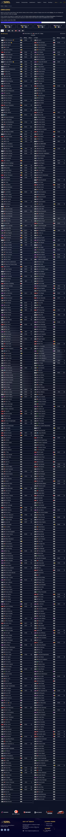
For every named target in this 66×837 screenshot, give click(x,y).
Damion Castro (41, 146)
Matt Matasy (8, 507)
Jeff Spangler (8, 59)
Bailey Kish (7, 71)
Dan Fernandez (41, 155)
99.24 (25, 170)
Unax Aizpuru (41, 88)
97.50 (59, 204)
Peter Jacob (8, 724)
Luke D (39, 40)
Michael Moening (9, 81)
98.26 (25, 110)
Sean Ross (40, 278)
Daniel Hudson (8, 442)
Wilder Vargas (8, 654)
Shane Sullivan (41, 254)
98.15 (26, 73)
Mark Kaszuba (8, 435)
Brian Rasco (8, 753)
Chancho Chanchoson (43, 175)
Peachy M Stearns (9, 348)
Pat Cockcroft (8, 242)
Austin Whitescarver (9, 90)
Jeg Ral (7, 464)
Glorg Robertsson (42, 319)
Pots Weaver (8, 307)
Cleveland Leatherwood (10, 261)
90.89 (58, 351)
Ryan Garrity (8, 172)
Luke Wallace (8, 594)
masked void (41, 408)
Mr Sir (39, 428)
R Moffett (7, 440)
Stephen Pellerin (8, 396)
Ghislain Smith (8, 358)
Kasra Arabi (40, 223)
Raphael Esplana (9, 473)
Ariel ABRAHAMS (42, 143)
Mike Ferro (40, 343)
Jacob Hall (7, 522)
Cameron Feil (8, 529)
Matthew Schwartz (42, 129)
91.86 (26, 177)
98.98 (25, 165)
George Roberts (8, 382)
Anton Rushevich (9, 40)
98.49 (25, 669)
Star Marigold (8, 575)
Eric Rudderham (8, 124)
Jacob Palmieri (41, 47)
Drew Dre (7, 791)
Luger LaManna (8, 582)
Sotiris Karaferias (42, 192)
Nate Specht (8, 45)
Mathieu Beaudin (9, 560)
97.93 (26, 69)
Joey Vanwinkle (41, 298)
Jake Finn (7, 461)
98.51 (26, 240)
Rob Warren (7, 204)
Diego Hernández (42, 290)
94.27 (25, 396)
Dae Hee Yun (8, 273)
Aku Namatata (41, 346)
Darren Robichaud (9, 707)
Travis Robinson (8, 213)
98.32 (25, 271)
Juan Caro (40, 204)
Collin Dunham (41, 57)
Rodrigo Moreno (8, 591)
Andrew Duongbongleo (10, 420)
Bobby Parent (8, 346)
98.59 (58, 117)
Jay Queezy (41, 348)
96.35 (26, 266)
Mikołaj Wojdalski (9, 517)
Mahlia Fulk (40, 336)
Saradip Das (8, 336)
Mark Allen (40, 406)
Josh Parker (8, 52)
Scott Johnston (8, 254)
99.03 (58, 245)
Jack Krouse (41, 218)
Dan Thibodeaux (9, 143)
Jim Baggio (7, 777)
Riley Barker (8, 512)
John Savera (41, 307)
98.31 (59, 141)
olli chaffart (7, 526)
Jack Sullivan (41, 375)
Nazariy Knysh (41, 220)
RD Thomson (8, 237)
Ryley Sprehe (8, 731)
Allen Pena (7, 317)
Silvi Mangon (41, 216)
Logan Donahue (41, 201)
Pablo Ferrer (8, 338)
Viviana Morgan (41, 273)
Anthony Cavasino (9, 379)
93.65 (25, 276)
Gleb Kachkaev (8, 683)
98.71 (26, 71)
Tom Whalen (41, 382)
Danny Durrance (8, 211)
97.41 (26, 148)
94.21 (26, 293)
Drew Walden (41, 271)
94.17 (26, 331)
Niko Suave (7, 64)
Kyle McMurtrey (8, 611)
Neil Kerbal (7, 746)
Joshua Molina (41, 119)
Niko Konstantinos (42, 326)
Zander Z (7, 481)
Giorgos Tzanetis (9, 577)
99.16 (59, 314)
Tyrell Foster (8, 295)
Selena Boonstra (9, 54)
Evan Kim (7, 107)
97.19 (26, 141)
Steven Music (41, 86)
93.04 (58, 249)
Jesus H (7, 459)
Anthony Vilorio (41, 228)
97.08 (26, 640)
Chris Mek (40, 437)
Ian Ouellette (41, 435)
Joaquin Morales (42, 432)
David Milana (8, 500)
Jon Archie (7, 240)
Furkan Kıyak (8, 343)
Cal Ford (40, 107)
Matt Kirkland (8, 312)
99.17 (26, 225)
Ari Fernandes (8, 524)
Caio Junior (7, 671)
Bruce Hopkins (41, 288)
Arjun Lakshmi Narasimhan (44, 425)
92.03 (25, 604)
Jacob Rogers (41, 163)
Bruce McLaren (8, 367)
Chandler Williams (9, 789)
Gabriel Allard (8, 565)
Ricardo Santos (41, 95)
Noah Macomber (9, 488)
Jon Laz (40, 245)
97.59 (26, 64)
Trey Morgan (8, 690)
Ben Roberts (8, 230)
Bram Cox (40, 139)
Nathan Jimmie (41, 90)
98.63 (58, 372)
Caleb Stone (8, 490)
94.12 (26, 317)
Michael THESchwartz (10, 647)
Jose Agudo (8, 657)
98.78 (26, 488)
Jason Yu (7, 604)
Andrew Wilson (8, 770)
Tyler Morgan (41, 242)
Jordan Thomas (41, 355)
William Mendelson (9, 538)
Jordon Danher (41, 122)
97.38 (26, 772)
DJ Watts (7, 139)
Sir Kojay (40, 83)
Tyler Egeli (7, 632)
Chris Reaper (41, 293)
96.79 (26, 269)
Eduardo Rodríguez (9, 117)
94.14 (26, 235)
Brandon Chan (8, 78)
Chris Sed (40, 172)
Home (2, 6)
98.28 (25, 151)
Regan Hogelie (41, 338)
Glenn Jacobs (41, 379)
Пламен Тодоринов (42, 442)
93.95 (25, 551)
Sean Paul (40, 112)
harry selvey (8, 360)
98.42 (25, 114)
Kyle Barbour (8, 271)
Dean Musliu (8, 365)
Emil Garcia (7, 563)
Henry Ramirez (8, 98)
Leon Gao (40, 93)
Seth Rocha (7, 189)
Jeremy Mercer (8, 126)
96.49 (25, 534)
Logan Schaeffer (9, 613)
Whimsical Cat (8, 372)
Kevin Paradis (41, 353)
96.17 (26, 787)
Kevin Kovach (8, 334)
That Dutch (7, 726)
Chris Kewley (8, 601)
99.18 (26, 66)
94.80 (58, 406)
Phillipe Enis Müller (9, 131)
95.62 (26, 52)
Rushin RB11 (7, 693)
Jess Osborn (8, 257)
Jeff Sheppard (8, 637)
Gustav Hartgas (8, 635)
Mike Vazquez (41, 387)
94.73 (59, 298)
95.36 (25, 86)
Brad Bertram (8, 86)
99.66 (25, 40)
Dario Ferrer (8, 324)
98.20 (25, 57)
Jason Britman (8, 729)
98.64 (58, 363)
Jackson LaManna (42, 329)
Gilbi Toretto (8, 794)
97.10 (59, 391)
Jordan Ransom (41, 411)
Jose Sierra (40, 165)
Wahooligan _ (8, 596)
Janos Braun (8, 705)
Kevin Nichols (8, 618)
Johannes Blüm (8, 466)
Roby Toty (7, 326)
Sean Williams (41, 391)
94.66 (25, 563)
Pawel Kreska (8, 353)
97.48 (26, 167)
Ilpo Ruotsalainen (9, 755)
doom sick (40, 134)
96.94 (25, 100)
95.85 (59, 131)
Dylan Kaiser (41, 102)
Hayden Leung (8, 719)
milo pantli (40, 394)
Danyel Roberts (41, 240)
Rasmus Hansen (41, 404)
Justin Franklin (41, 360)
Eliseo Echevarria (42, 211)
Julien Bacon (41, 213)
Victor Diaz (7, 83)
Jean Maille (7, 428)
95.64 (58, 293)
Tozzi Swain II (8, 734)
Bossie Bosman (8, 406)
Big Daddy (7, 167)
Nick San (7, 288)
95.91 (26, 707)
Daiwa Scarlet (41, 237)
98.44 (25, 134)
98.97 (26, 522)
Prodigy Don (41, 351)
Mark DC (7, 676)
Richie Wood (8, 278)
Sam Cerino (7, 447)
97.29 (59, 148)
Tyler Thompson (8, 175)
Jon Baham (7, 160)
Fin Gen (7, 423)
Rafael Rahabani (41, 167)
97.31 (26, 131)
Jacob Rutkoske (8, 216)
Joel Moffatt (8, 192)
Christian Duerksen (9, 758)
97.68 (26, 54)
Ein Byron (7, 476)
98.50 (25, 211)
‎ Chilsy (6, 182)
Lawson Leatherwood (43, 389)
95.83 (58, 223)
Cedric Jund (41, 418)
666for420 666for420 (43, 259)
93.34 (25, 579)
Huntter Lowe (8, 784)
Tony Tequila (8, 599)
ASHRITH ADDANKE (9, 748)
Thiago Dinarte (8, 519)
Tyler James (8, 42)
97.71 (26, 220)
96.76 (26, 678)
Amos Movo (41, 141)
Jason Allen (7, 73)
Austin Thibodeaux (9, 717)
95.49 (58, 42)
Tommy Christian (9, 285)
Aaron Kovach (8, 432)
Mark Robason (8, 449)
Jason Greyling (8, 548)
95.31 (26, 411)
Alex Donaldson (8, 543)
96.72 (26, 623)
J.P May (7, 452)
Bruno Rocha (41, 78)
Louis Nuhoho (41, 367)
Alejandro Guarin (42, 257)
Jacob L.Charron (42, 399)
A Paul (39, 305)
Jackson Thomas (9, 495)
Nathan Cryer (41, 261)
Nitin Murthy (41, 98)
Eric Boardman (8, 119)
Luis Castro (7, 536)
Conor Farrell (8, 235)
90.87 (59, 61)
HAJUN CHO (41, 110)
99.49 (25, 81)
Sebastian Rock (8, 483)
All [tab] (2, 30)
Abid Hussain (41, 276)
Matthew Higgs (8, 394)
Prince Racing (8, 553)
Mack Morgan (8, 787)
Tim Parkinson (41, 331)
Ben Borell (7, 266)
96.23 (25, 435)
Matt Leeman (8, 199)
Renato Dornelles (9, 630)
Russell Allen (7, 223)
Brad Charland (41, 194)
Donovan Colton (8, 589)
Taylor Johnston (41, 69)
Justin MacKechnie (9, 122)
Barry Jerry (7, 678)
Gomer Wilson (8, 170)
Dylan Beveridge (9, 404)
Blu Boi (39, 105)
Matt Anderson (8, 697)
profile (15, 14)
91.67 (26, 367)
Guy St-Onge (41, 283)
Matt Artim (7, 772)
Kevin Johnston (8, 155)
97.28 (26, 201)
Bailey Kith (40, 314)
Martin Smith (41, 54)
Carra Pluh (40, 302)
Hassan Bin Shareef (42, 61)
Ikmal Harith (41, 281)
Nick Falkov (7, 584)
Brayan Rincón (8, 616)
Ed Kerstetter (8, 541)
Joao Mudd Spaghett (10, 531)
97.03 (26, 307)
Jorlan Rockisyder (42, 225)
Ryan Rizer (7, 290)
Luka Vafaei (40, 247)
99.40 (25, 319)
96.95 (25, 232)
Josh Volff (40, 295)
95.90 (25, 507)
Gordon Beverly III (9, 514)
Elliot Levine (8, 363)
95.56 (26, 413)
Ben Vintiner (41, 158)
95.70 (26, 348)
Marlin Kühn (8, 430)
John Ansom (41, 131)
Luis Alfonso (41, 76)
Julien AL (40, 370)
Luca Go (40, 235)
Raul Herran (41, 136)
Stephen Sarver (8, 136)
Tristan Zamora (8, 252)
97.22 (26, 338)
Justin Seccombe (9, 146)
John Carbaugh (8, 505)
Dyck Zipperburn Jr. (9, 743)
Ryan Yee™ (7, 329)
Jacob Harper (8, 714)
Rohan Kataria (8, 765)
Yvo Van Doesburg (9, 712)
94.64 (58, 288)
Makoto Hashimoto (9, 408)
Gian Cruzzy (8, 710)
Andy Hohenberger (42, 285)
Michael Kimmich (42, 196)
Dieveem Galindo (9, 664)
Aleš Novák (7, 416)
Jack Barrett (8, 437)
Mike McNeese (41, 266)
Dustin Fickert (41, 206)
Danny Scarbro (41, 322)
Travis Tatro (7, 767)
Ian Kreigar (40, 363)
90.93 (58, 52)
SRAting (51, 12)
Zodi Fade (7, 206)
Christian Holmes (9, 534)
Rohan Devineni (8, 298)
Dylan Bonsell (41, 148)
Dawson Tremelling (9, 283)
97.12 (26, 139)
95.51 (26, 432)
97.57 (26, 690)
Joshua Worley (8, 151)
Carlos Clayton (41, 317)
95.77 (26, 685)
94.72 (25, 230)
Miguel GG (7, 502)
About (6, 6)
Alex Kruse (7, 281)
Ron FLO (7, 681)
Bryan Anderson (41, 117)
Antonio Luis (8, 695)
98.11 (26, 281)
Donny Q (7, 445)
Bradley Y (40, 177)
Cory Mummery (8, 293)
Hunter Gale (8, 76)
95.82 (26, 724)
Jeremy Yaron (8, 623)
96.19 (59, 360)
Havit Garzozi (8, 355)
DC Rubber (40, 52)
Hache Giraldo (8, 666)
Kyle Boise (7, 177)
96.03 (58, 160)
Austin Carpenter (42, 334)
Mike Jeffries (8, 112)
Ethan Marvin (8, 134)
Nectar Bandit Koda (42, 440)
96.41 (26, 495)
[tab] (5, 31)
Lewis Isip (7, 700)
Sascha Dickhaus (9, 606)
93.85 (25, 560)
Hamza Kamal (41, 416)
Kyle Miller (7, 129)
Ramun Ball (40, 114)
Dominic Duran (8, 88)
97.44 (26, 122)
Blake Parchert (8, 801)
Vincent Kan (8, 220)
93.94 (58, 254)
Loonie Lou (40, 232)
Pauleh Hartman (8, 153)
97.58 (26, 654)
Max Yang (7, 551)
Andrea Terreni (8, 399)
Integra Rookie (41, 71)
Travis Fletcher (8, 269)
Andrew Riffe (8, 228)
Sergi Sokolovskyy (42, 45)
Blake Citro (7, 799)
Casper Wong (8, 741)
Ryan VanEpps (41, 252)
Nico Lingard (8, 688)
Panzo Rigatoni (8, 232)
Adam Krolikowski (9, 165)
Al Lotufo (7, 47)
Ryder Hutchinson (9, 558)
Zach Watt (7, 322)
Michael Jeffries (8, 49)
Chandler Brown (8, 628)
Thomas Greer (41, 310)
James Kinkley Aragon (43, 269)
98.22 (25, 394)
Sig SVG (7, 625)
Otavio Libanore (41, 413)
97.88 (26, 206)
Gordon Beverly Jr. (42, 358)
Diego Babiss (41, 66)
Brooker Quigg (8, 57)
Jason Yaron (41, 184)
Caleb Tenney (8, 100)
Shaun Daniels (8, 249)
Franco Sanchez (8, 225)
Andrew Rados (8, 319)
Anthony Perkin (41, 49)
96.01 (59, 112)
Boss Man (7, 493)
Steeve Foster (8, 389)
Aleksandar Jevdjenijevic (43, 153)
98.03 (25, 61)
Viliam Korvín (41, 81)
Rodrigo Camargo (42, 401)
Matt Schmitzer (8, 247)
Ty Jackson (7, 608)
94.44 (25, 736)
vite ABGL (40, 384)
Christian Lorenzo (9, 375)
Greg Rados (7, 184)
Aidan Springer (41, 42)
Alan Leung (7, 331)
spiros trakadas (41, 396)
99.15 (26, 310)
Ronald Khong (41, 445)
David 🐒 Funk (8, 702)
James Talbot (41, 170)
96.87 (26, 389)
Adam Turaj (7, 401)
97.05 (26, 76)
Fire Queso (40, 372)
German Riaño (8, 587)
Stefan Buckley (8, 413)
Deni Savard (8, 579)
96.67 (26, 625)
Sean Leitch (7, 201)
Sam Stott (40, 341)
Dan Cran (7, 66)
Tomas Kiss (7, 93)
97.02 (26, 471)
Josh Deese (41, 377)
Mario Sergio (41, 423)
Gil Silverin (7, 750)
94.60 (25, 324)
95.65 (59, 437)
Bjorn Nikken (8, 418)
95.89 (25, 758)
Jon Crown (40, 182)
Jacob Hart (7, 341)
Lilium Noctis (8, 314)
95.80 (25, 606)
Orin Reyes (40, 199)
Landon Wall (41, 208)
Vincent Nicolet (8, 454)
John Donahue (8, 276)
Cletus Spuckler (41, 430)
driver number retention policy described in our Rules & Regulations (41, 16)
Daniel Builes (8, 302)
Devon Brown (41, 73)
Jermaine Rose (41, 249)
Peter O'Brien (8, 310)
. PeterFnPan (8, 498)
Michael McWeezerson (10, 69)
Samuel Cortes (8, 673)
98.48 (25, 153)
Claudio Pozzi (41, 160)
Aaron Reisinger (41, 324)
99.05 (25, 789)
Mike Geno (7, 148)
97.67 (59, 54)
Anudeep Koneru (9, 546)
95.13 (59, 285)
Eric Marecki (8, 642)
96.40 (25, 302)
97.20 (26, 242)
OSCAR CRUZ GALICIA (10, 572)
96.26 (25, 105)
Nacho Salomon (8, 370)
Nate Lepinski (8, 300)
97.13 (26, 782)
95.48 (25, 136)
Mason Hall (7, 218)
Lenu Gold (7, 305)
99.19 (59, 230)
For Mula (7, 760)
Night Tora (7, 351)
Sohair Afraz (8, 652)
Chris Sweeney (8, 196)
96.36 (25, 175)
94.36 (58, 322)
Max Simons (8, 669)
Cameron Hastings (9, 163)
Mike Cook (40, 264)
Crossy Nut (40, 189)
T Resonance (8, 763)
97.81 (26, 245)
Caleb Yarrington (9, 649)
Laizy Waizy (8, 659)
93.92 (58, 257)
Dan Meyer (7, 644)
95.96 (58, 343)
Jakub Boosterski (42, 179)
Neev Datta (7, 485)
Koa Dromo (7, 179)
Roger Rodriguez (9, 640)
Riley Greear (8, 259)
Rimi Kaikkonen (41, 59)
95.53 (26, 510)
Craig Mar (7, 411)
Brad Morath (8, 736)
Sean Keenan (41, 312)
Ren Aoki (7, 141)
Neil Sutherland (8, 187)
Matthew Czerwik (42, 151)
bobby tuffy (7, 796)
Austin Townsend (9, 469)
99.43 (25, 126)
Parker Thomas (41, 124)
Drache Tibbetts (8, 779)
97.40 (59, 187)
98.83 (25, 192)
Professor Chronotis (9, 782)
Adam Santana (8, 478)
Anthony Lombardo (9, 567)
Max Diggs (7, 387)
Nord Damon (41, 100)
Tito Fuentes (8, 661)
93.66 (25, 305)
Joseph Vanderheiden (10, 685)
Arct (6, 114)
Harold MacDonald (9, 425)
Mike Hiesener (8, 510)
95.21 (59, 310)
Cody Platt (7, 110)
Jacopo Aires (8, 457)
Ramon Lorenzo (8, 391)
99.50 (25, 519)
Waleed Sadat (41, 126)
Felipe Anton (41, 365)
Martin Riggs (8, 102)
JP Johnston (41, 420)
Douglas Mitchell (9, 61)
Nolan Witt (40, 64)
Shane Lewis (8, 471)
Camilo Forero (8, 775)
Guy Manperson (41, 230)
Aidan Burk (7, 722)
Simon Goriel (8, 158)
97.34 (59, 179)
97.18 (26, 259)
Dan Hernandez (8, 570)
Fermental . (7, 384)
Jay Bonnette (41, 300)
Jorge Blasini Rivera (9, 738)
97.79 (26, 476)
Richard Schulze (8, 208)
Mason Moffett (8, 245)
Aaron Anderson (8, 95)
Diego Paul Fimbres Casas (11, 264)
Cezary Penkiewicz (9, 105)
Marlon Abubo (8, 194)
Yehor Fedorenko (9, 620)
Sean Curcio (41, 187)
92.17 (59, 240)
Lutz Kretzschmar (9, 555)
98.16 (59, 163)
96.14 (26, 423)
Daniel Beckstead (9, 377)
